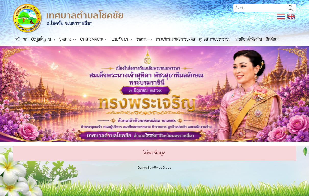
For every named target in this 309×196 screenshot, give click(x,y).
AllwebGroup (161, 168)
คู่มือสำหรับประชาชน (214, 39)
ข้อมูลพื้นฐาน (41, 39)
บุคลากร (65, 39)
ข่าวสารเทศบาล (91, 39)
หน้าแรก (21, 39)
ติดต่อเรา (272, 39)
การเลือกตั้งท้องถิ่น (248, 39)
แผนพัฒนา (120, 39)
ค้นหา (290, 8)
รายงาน (141, 39)
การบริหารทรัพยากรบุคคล (175, 39)
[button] (23, 94)
